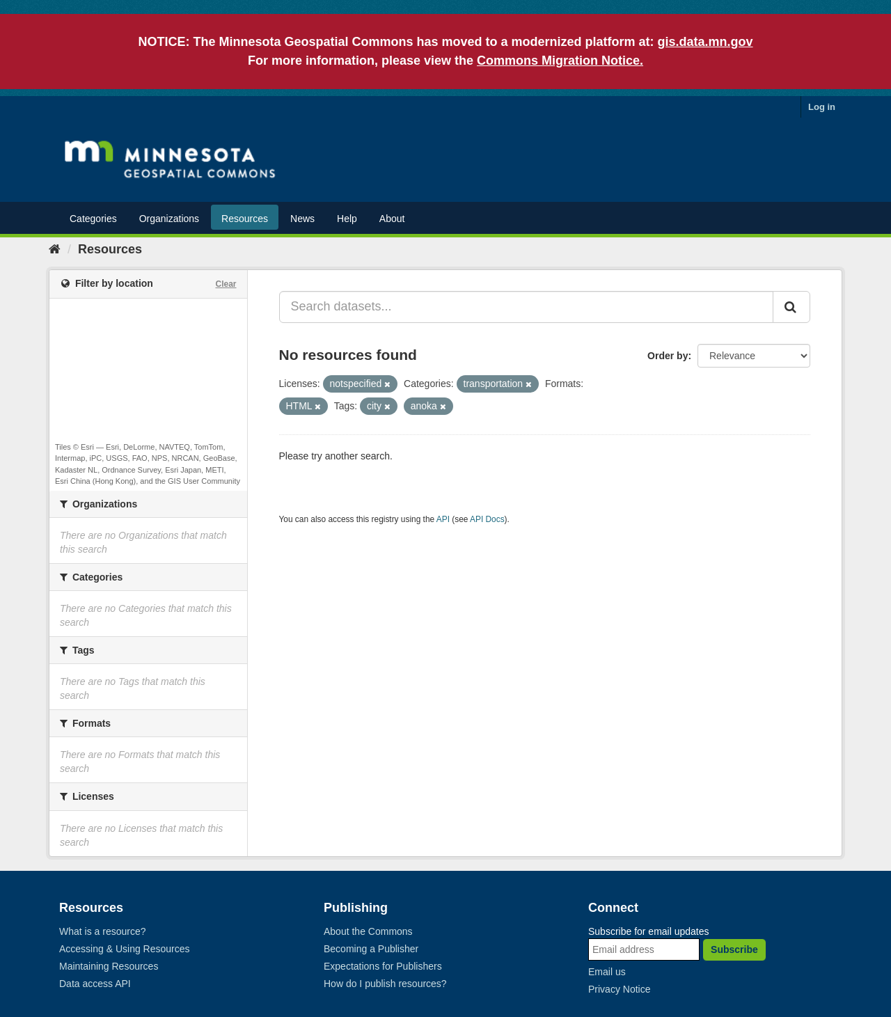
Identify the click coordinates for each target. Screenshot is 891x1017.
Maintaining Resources (108, 966)
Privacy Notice (619, 989)
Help (347, 218)
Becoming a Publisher (371, 948)
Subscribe (734, 949)
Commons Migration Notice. (560, 61)
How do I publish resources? (385, 983)
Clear (225, 284)
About (392, 218)
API (443, 519)
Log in (821, 107)
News (302, 218)
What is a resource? (102, 931)
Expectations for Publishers (383, 966)
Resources (244, 218)
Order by (667, 355)
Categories (93, 218)
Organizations (169, 218)
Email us (607, 971)
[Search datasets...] (526, 307)
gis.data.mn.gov (705, 42)
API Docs (487, 519)
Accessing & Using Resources (124, 948)
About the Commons (368, 931)
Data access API (95, 983)
